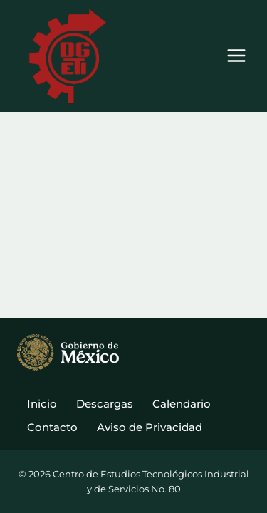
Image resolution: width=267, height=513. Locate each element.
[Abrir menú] (236, 56)
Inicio (42, 403)
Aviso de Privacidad (149, 427)
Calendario (181, 403)
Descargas (104, 403)
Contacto (52, 427)
